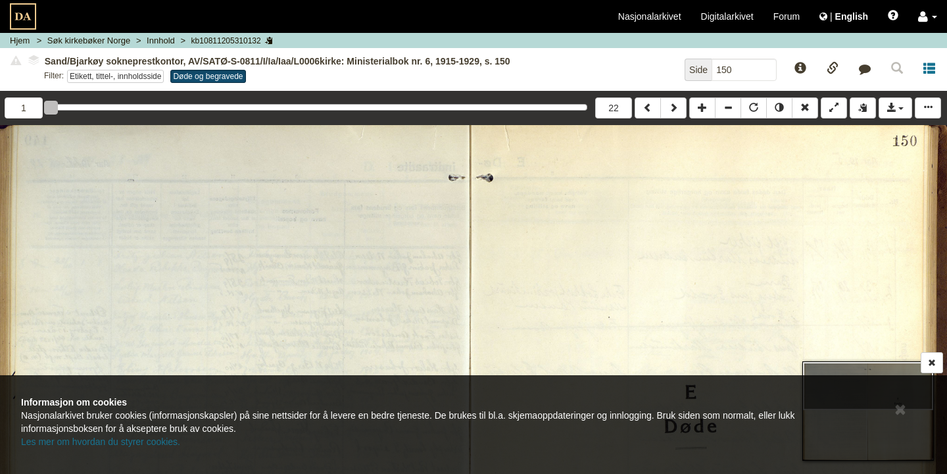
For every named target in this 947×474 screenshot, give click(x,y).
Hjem (20, 40)
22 (613, 108)
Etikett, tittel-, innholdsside (115, 76)
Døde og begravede (208, 76)
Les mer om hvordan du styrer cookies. (100, 441)
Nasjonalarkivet (649, 16)
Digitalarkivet (727, 16)
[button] (927, 16)
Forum (786, 16)
